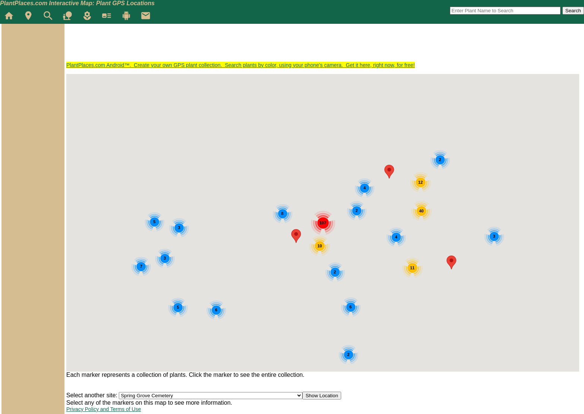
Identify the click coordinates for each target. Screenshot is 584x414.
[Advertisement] (201, 45)
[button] (451, 262)
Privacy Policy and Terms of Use (103, 409)
